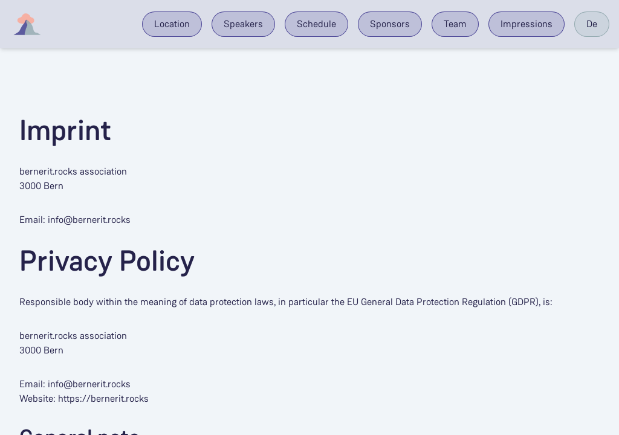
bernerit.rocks (48, 171)
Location (172, 24)
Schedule (316, 24)
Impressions (527, 24)
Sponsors (390, 24)
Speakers (243, 24)
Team (455, 24)
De (591, 24)
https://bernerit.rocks (103, 398)
